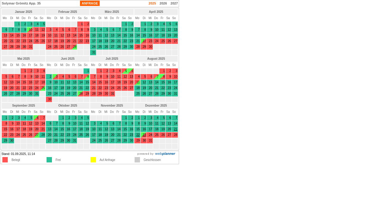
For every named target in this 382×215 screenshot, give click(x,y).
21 (175, 129)
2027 (174, 3)
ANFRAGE (90, 3)
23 (144, 134)
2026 (163, 3)
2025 (152, 3)
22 (138, 134)
